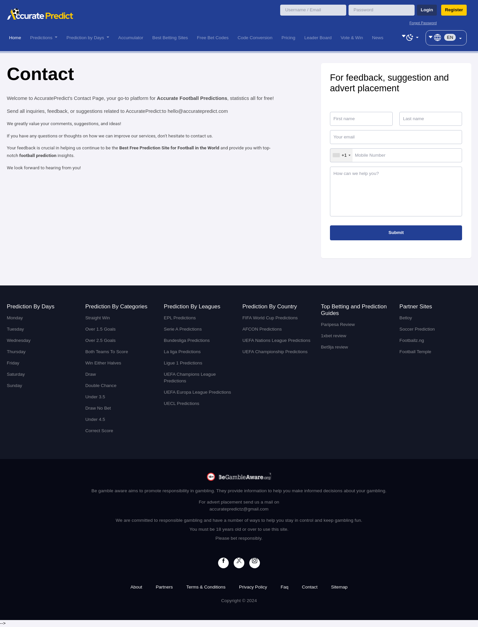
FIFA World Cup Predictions (270, 317)
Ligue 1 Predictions (183, 362)
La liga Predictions (182, 351)
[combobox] (341, 155)
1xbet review (333, 335)
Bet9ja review (334, 347)
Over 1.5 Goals (100, 329)
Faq (284, 587)
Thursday (16, 351)
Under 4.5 (95, 419)
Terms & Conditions (205, 587)
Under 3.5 (95, 396)
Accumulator (130, 37)
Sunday (14, 385)
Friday (13, 362)
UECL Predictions (181, 403)
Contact (310, 587)
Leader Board (318, 37)
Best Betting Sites (170, 37)
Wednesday (19, 340)
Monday (15, 317)
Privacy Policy (253, 587)
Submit (396, 232)
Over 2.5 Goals (100, 340)
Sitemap (339, 587)
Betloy (405, 317)
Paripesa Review (338, 324)
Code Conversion (255, 37)
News (377, 37)
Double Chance (101, 385)
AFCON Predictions (262, 329)
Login (427, 9)
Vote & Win (352, 37)
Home (15, 37)
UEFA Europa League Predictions (197, 392)
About (136, 587)
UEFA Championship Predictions (274, 351)
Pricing (288, 37)
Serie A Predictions (183, 329)
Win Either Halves (103, 362)
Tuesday (15, 329)
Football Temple (415, 351)
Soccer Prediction (417, 329)
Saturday (16, 374)
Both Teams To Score (106, 351)
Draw (90, 374)
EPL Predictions (180, 317)
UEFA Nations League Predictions (276, 340)
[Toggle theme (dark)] (410, 36)
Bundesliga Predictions (187, 340)
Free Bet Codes (212, 37)
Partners (164, 587)
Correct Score (99, 430)
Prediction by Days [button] (85, 37)
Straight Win (97, 317)
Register (454, 9)
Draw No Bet (98, 408)
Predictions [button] (42, 37)
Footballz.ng (411, 340)
